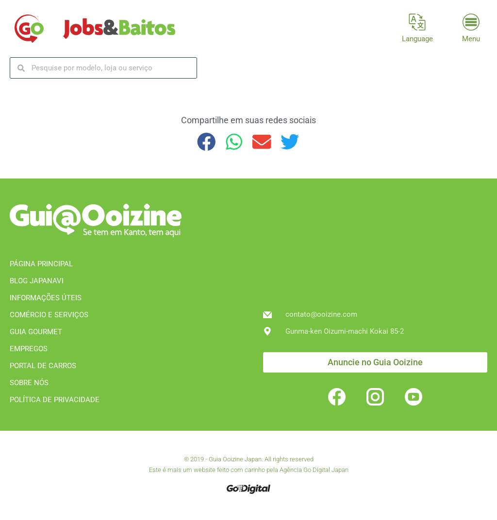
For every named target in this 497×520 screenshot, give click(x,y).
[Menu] (471, 22)
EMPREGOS (29, 348)
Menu (471, 38)
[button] (206, 141)
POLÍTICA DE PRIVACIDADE (54, 399)
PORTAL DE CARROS (43, 365)
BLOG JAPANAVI (37, 280)
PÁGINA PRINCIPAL (41, 264)
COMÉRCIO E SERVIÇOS (49, 314)
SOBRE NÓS (29, 382)
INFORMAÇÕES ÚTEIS (46, 297)
